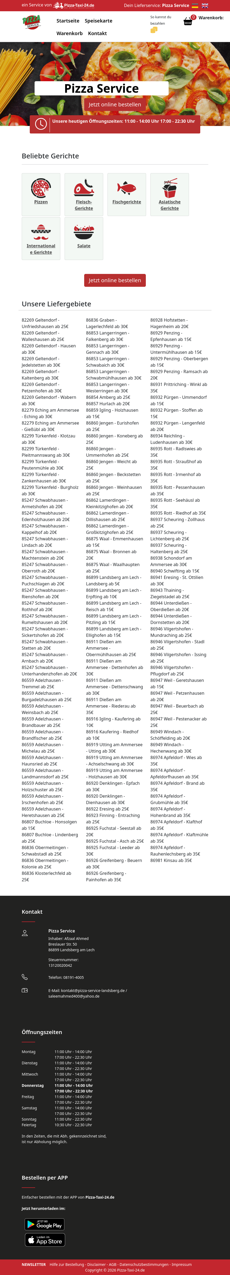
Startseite (68, 20)
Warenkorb (70, 33)
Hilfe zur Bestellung (67, 1264)
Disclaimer (96, 1264)
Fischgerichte (126, 202)
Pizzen (41, 202)
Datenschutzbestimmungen (144, 1264)
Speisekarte (98, 20)
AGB (112, 1264)
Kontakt (97, 33)
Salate (83, 246)
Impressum (182, 1264)
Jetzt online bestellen (115, 104)
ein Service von (58, 5)
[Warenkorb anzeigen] (188, 22)
